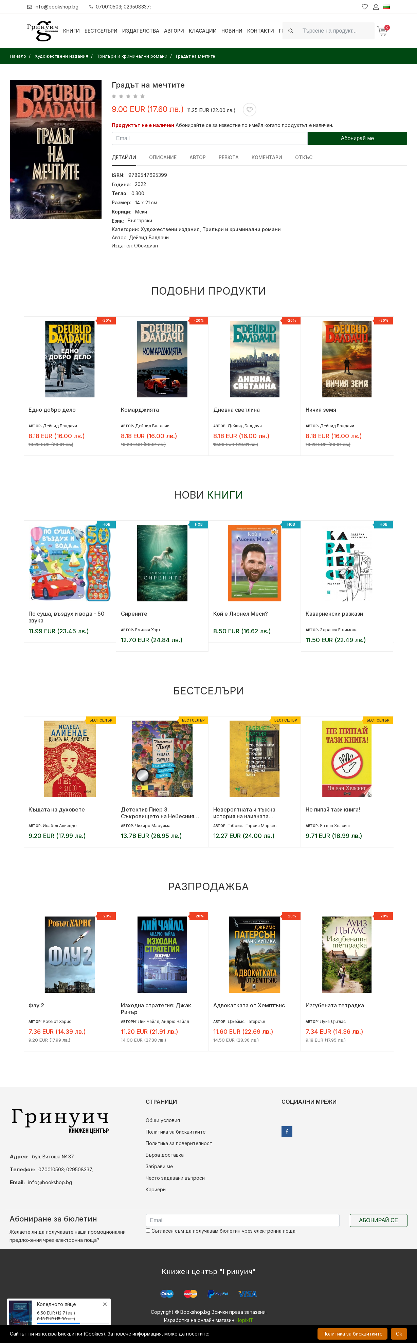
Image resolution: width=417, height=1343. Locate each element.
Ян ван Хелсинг (335, 825)
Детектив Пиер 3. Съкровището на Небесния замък (157, 813)
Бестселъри (101, 31)
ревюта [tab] (229, 157)
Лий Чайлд (148, 1021)
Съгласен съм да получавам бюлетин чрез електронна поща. (221, 1231)
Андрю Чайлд (175, 1021)
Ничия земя (321, 409)
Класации (203, 31)
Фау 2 (36, 1005)
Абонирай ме (357, 138)
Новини (231, 31)
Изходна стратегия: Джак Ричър (156, 1008)
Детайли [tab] (124, 157)
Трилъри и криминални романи (241, 229)
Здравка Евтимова (339, 629)
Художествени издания (170, 229)
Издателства (140, 31)
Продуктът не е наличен (143, 125)
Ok (399, 1334)
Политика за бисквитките (175, 1132)
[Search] (336, 30)
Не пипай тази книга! (333, 809)
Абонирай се (378, 1220)
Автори (174, 31)
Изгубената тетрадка (335, 1005)
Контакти (260, 31)
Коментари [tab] (267, 157)
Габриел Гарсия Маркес (252, 825)
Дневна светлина (236, 409)
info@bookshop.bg (52, 7)
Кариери (156, 1189)
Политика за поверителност (179, 1143)
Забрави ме (159, 1166)
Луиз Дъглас (333, 1021)
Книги (71, 31)
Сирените (134, 613)
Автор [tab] (197, 157)
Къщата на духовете (57, 809)
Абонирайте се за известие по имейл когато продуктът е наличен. (254, 125)
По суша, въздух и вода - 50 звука (67, 617)
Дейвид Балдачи (149, 237)
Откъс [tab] (303, 157)
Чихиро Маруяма (152, 825)
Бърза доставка (165, 1155)
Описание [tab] (163, 157)
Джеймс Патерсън (246, 1021)
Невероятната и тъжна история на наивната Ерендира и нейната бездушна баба (254, 813)
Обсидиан (146, 245)
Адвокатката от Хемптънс (249, 1005)
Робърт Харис (57, 1021)
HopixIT (244, 1320)
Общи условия (163, 1120)
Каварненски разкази (334, 613)
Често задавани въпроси (175, 1178)
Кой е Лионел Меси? (240, 613)
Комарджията (140, 409)
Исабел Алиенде (59, 825)
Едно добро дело (52, 409)
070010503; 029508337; (120, 7)
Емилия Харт (147, 629)
